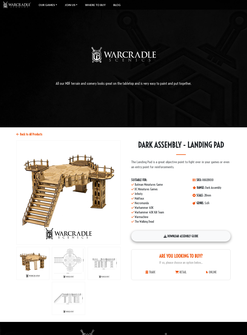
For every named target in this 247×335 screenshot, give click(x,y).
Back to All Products (29, 134)
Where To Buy (95, 5)
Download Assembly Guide (181, 236)
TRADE (150, 272)
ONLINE (211, 272)
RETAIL (180, 272)
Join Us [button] (70, 5)
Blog (117, 5)
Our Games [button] (47, 5)
